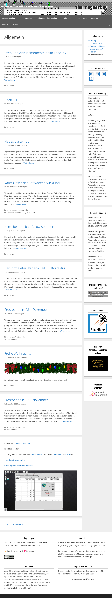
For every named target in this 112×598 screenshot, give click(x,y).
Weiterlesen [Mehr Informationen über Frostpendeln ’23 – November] (67, 421)
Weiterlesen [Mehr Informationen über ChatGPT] (56, 121)
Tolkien (15, 25)
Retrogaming (29, 18)
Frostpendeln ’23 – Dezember (26, 309)
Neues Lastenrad (17, 141)
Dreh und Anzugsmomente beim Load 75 (35, 52)
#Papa (102, 46)
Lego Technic (96, 18)
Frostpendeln (20, 337)
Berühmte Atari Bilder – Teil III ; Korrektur (34, 268)
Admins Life (82, 18)
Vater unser (31, 212)
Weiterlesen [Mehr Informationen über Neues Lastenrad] (29, 163)
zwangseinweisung (22, 443)
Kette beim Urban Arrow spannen (29, 226)
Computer (18, 210)
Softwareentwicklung (18, 212)
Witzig (25, 210)
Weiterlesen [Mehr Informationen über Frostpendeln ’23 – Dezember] (65, 331)
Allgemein (10, 86)
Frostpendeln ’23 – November (26, 400)
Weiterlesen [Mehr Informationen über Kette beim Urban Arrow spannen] (21, 248)
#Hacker (92, 51)
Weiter (19, 524)
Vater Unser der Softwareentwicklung (32, 183)
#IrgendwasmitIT (95, 49)
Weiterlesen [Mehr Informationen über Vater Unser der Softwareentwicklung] (21, 204)
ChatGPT (10, 100)
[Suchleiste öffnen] (109, 24)
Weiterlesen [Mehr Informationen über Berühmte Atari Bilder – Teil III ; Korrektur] (11, 289)
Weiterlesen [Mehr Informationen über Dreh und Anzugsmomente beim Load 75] (9, 80)
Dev (8, 212)
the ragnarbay (91, 7)
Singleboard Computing (49, 18)
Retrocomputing (10, 18)
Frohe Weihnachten (18, 353)
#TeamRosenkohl (95, 43)
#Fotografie (93, 46)
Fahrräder (70, 18)
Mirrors (5, 25)
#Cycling (92, 40)
